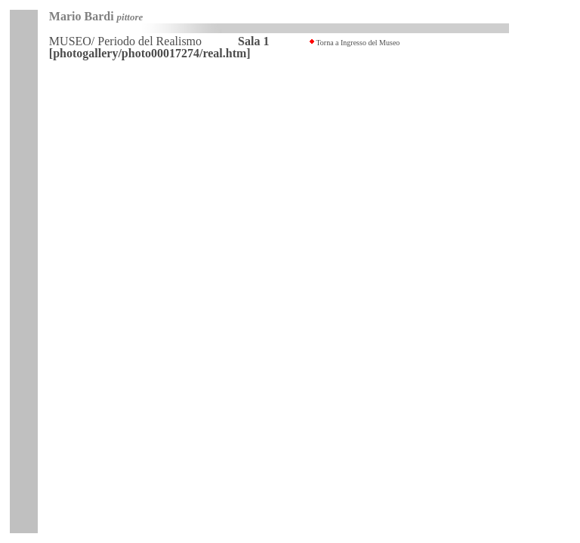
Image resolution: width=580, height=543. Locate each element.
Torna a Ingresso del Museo (358, 42)
